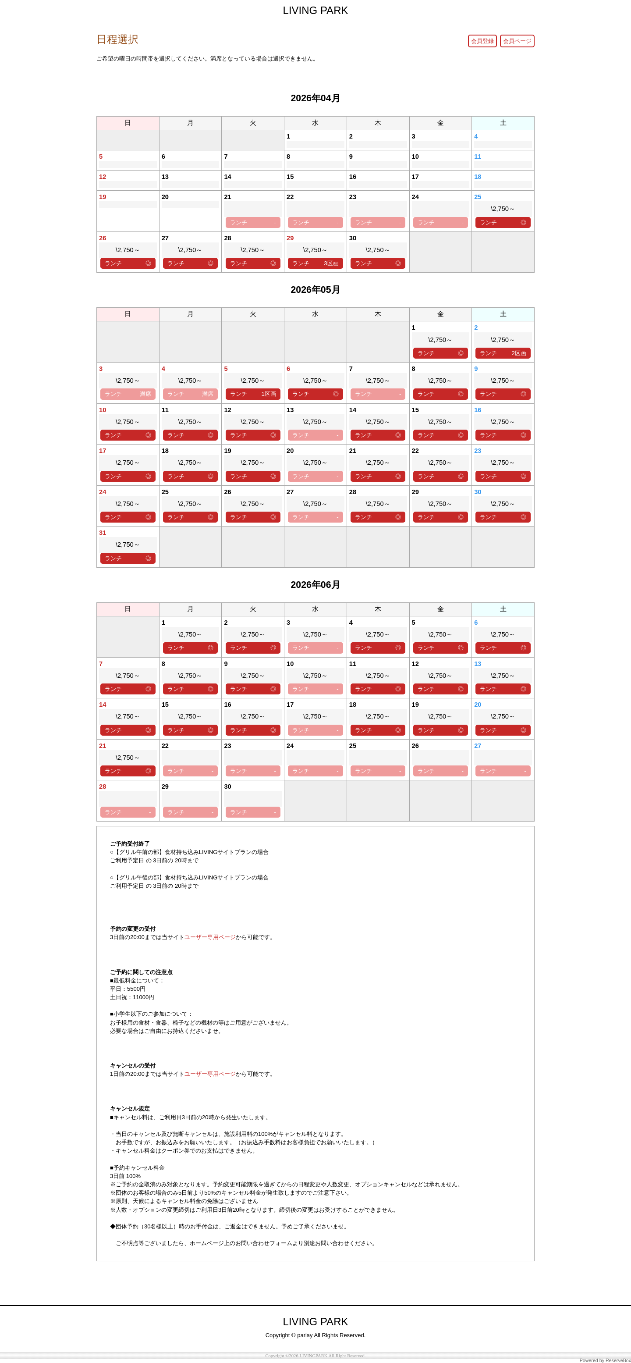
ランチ (253, 222)
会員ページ (517, 41)
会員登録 (482, 41)
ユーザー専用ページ (210, 937)
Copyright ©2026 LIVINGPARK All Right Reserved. (315, 1355)
